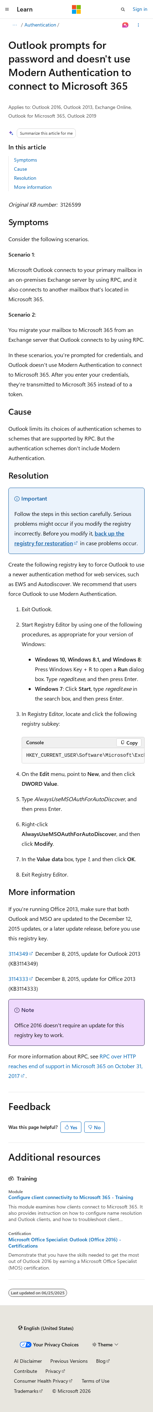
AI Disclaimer (28, 1361)
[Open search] (123, 9)
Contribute (25, 1371)
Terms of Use (95, 1380)
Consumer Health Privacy (41, 1380)
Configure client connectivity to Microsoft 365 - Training (70, 1197)
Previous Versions (69, 1361)
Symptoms (25, 159)
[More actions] (138, 25)
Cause (20, 168)
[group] (83, 755)
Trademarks (26, 1391)
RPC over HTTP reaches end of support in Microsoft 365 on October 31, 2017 (75, 1065)
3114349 (18, 953)
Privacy (53, 1371)
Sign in (140, 9)
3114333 (18, 978)
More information (33, 187)
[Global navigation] (7, 9)
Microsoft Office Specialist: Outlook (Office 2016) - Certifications (64, 1242)
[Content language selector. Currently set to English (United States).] (46, 1327)
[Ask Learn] (125, 25)
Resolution (25, 178)
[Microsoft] (76, 9)
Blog (100, 1361)
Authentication (40, 24)
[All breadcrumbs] (14, 25)
